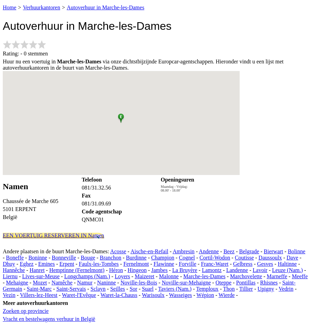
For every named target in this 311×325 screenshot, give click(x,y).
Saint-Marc (39, 289)
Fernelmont (136, 264)
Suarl (148, 289)
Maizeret (144, 276)
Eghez (27, 264)
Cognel (187, 258)
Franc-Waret (215, 264)
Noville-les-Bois (139, 283)
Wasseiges (180, 295)
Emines (46, 264)
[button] (121, 117)
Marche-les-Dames (204, 276)
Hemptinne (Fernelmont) (77, 270)
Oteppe (223, 283)
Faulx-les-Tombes (99, 264)
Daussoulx (270, 258)
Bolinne (296, 251)
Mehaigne (17, 283)
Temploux (207, 289)
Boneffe (15, 258)
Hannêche (14, 270)
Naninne (106, 283)
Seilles (117, 289)
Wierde (226, 295)
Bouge (88, 258)
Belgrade (249, 251)
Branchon (110, 258)
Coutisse (244, 258)
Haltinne (287, 264)
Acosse (118, 251)
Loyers (122, 276)
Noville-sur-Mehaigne (186, 283)
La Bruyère (184, 270)
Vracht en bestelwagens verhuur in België (49, 319)
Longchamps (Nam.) (87, 276)
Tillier (246, 289)
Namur (84, 283)
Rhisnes (269, 283)
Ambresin (184, 251)
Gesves (265, 264)
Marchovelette (246, 276)
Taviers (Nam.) (175, 289)
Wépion (205, 295)
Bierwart (273, 251)
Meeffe (300, 276)
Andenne (209, 251)
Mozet (40, 283)
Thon (229, 289)
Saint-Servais (71, 289)
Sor (133, 289)
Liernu (10, 276)
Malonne (169, 276)
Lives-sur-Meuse (41, 276)
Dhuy (9, 264)
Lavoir (260, 270)
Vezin (9, 295)
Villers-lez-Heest (38, 295)
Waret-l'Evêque (79, 295)
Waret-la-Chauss (118, 295)
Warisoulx (153, 295)
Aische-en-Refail (149, 251)
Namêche (62, 283)
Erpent (67, 264)
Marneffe (277, 276)
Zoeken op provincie (25, 311)
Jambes (159, 270)
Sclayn (98, 289)
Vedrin (286, 289)
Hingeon (136, 270)
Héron (116, 270)
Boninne (37, 258)
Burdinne (136, 258)
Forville (187, 264)
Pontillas (246, 283)
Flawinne (163, 264)
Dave (292, 258)
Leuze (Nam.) (287, 270)
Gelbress (242, 264)
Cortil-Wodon (214, 258)
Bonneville (64, 258)
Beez (228, 251)
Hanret (37, 270)
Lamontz (212, 270)
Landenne (237, 270)
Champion (163, 258)
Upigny (266, 289)
